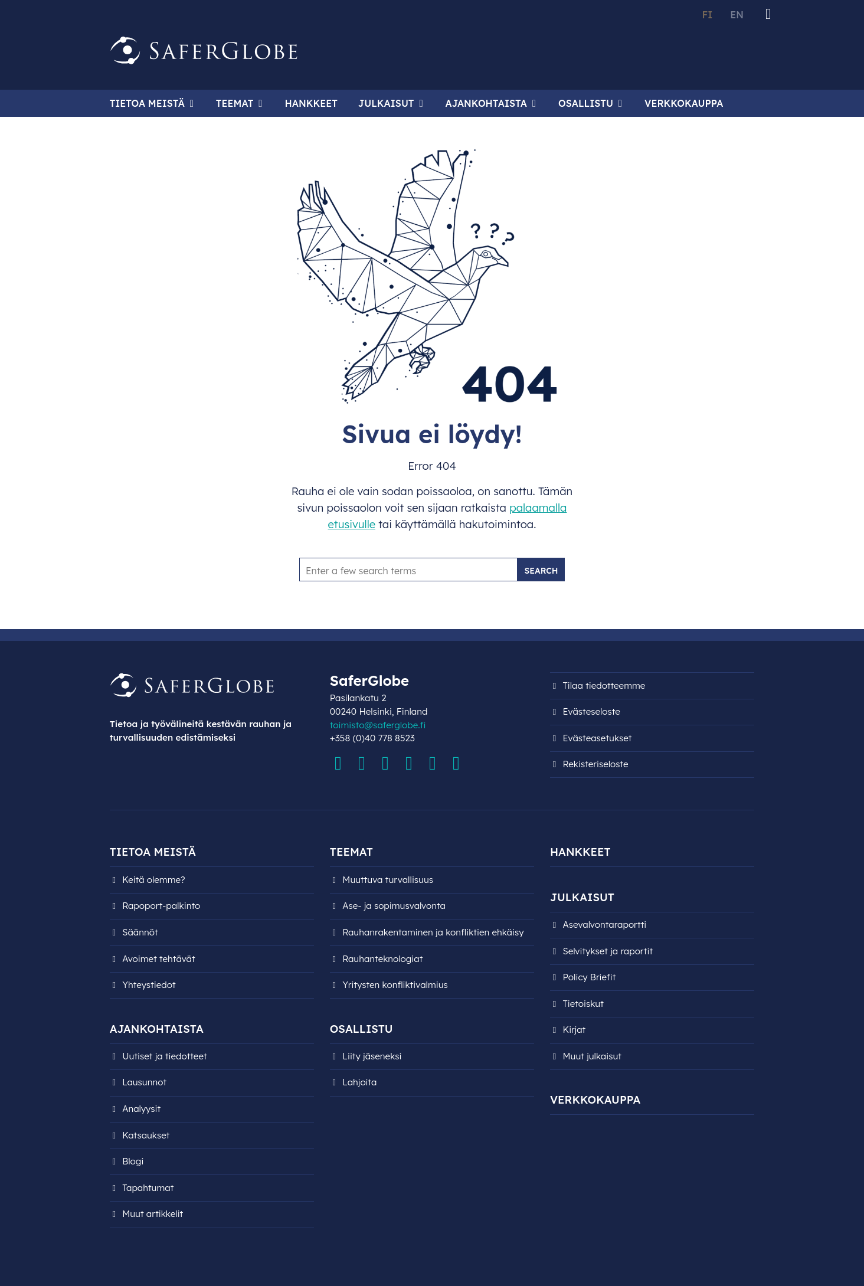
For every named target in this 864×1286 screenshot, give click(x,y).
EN (737, 15)
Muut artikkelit (152, 1213)
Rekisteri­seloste (596, 764)
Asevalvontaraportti (605, 924)
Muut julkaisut (592, 1056)
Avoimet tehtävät (158, 958)
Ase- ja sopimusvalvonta (394, 905)
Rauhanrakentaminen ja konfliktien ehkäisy (432, 932)
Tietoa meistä (147, 103)
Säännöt (140, 932)
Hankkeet (310, 103)
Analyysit (141, 1108)
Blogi (132, 1161)
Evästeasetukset (597, 738)
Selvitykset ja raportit (608, 951)
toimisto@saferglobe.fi (378, 725)
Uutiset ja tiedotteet (164, 1056)
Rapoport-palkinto (161, 905)
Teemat (235, 103)
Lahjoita (359, 1082)
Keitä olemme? (153, 879)
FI (707, 15)
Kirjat (574, 1029)
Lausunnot (144, 1082)
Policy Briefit (589, 977)
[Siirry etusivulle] (204, 50)
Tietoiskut (583, 1003)
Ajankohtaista (486, 103)
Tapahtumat (148, 1187)
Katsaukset (145, 1135)
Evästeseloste (591, 711)
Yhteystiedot (148, 984)
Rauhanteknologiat (382, 958)
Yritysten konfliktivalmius (395, 984)
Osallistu (585, 103)
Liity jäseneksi (371, 1056)
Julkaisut (386, 103)
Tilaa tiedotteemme (604, 685)
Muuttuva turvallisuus (387, 879)
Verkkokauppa (683, 103)
